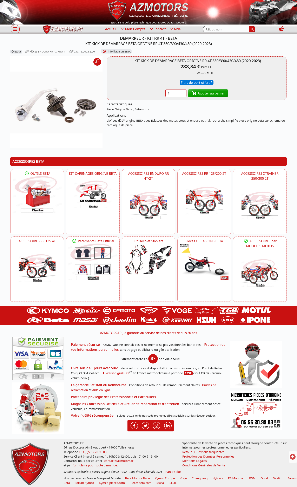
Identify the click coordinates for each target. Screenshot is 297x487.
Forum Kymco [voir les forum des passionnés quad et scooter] (84, 483)
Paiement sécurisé (85, 344)
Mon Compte (132, 29)
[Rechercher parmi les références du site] (226, 29)
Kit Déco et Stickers (148, 241)
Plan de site (173, 472)
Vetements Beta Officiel (93, 241)
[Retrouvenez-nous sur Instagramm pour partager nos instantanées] (156, 425)
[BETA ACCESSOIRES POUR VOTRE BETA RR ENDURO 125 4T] (37, 268)
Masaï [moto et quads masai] (160, 483)
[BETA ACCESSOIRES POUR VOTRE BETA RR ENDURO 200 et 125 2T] (204, 200)
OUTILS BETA (37, 173)
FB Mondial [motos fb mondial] (236, 478)
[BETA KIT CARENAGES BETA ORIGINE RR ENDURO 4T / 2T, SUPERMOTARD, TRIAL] (92, 194)
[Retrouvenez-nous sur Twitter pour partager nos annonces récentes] (145, 425)
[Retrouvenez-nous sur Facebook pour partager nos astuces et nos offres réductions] (134, 425)
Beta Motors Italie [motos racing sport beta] (137, 478)
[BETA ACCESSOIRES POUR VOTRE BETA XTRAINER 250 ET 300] (259, 205)
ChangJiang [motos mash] (199, 478)
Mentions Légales (194, 461)
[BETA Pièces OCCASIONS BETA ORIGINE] (204, 262)
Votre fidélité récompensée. (92, 415)
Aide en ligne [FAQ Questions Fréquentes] (101, 390)
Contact (158, 29)
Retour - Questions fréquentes (203, 452)
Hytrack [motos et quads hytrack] (217, 478)
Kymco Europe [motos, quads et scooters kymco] (165, 478)
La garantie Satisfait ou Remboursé (98, 385)
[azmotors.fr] (63, 29)
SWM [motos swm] (252, 478)
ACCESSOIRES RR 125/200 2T (204, 173)
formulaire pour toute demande (95, 465)
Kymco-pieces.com (112, 483)
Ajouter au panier (208, 93)
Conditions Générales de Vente (203, 465)
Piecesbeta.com (141, 483)
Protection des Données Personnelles (208, 456)
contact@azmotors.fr (118, 461)
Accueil (110, 29)
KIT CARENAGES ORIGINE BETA (93, 173)
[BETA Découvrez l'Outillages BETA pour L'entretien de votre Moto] (37, 194)
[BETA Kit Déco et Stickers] (148, 260)
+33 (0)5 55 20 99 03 (92, 452)
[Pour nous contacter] (257, 411)
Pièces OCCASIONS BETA (204, 241)
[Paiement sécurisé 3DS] (39, 359)
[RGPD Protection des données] (257, 366)
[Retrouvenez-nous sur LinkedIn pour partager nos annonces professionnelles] (168, 425)
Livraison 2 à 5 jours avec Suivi (94, 368)
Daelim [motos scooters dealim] (278, 478)
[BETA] (259, 272)
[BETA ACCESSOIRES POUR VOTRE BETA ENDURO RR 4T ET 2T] (148, 205)
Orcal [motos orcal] (264, 478)
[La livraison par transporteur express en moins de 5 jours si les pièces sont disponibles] (39, 409)
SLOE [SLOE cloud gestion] (173, 483)
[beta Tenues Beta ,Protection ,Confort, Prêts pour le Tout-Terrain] (92, 262)
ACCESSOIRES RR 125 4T (37, 241)
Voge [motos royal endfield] (183, 478)
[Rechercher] (252, 29)
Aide (175, 29)
